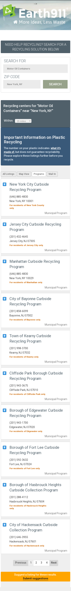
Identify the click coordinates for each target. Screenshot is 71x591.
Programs (39, 174)
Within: (17, 121)
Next (54, 562)
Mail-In (52, 174)
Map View (24, 174)
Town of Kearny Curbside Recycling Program (30, 338)
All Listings (8, 174)
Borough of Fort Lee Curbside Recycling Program (34, 450)
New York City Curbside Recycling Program (29, 187)
